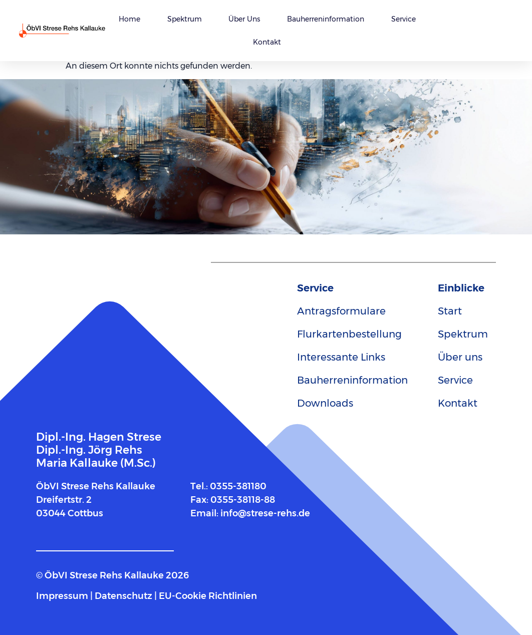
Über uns (244, 19)
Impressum (62, 595)
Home (129, 19)
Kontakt (267, 42)
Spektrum (184, 19)
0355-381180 (238, 486)
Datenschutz (123, 595)
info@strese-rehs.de (265, 513)
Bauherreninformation (325, 19)
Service (403, 19)
